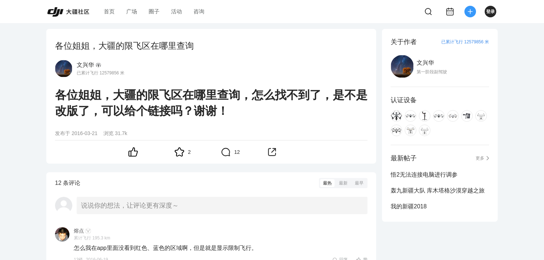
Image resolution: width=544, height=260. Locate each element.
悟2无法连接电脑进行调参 (424, 175)
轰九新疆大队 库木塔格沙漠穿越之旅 (438, 190)
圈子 (154, 11)
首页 (109, 11)
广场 (131, 11)
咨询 (199, 11)
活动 (176, 11)
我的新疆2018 (409, 206)
